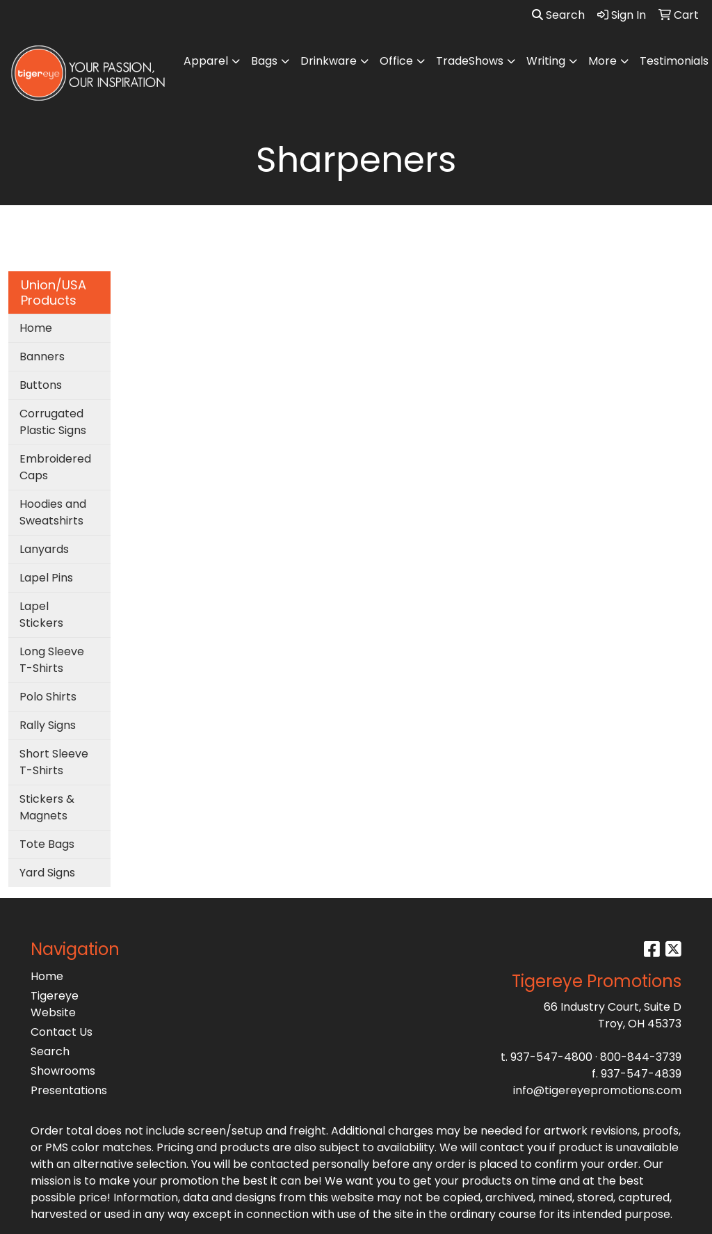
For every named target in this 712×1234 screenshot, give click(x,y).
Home (35, 328)
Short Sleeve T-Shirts (53, 762)
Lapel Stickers (41, 614)
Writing (545, 61)
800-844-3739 (640, 1057)
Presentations (69, 1090)
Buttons (40, 385)
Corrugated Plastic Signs (52, 422)
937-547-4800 (551, 1057)
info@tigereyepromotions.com (597, 1090)
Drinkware (328, 61)
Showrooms (63, 1071)
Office (396, 61)
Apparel (206, 61)
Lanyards (44, 549)
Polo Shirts (47, 697)
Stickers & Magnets (46, 807)
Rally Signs (47, 725)
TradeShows (469, 61)
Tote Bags (46, 844)
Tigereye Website (55, 1004)
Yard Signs (47, 873)
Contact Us (61, 1032)
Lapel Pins (46, 578)
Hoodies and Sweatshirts (52, 512)
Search (558, 15)
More (602, 61)
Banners (42, 356)
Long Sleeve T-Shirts (51, 659)
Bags (264, 61)
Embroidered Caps (55, 467)
